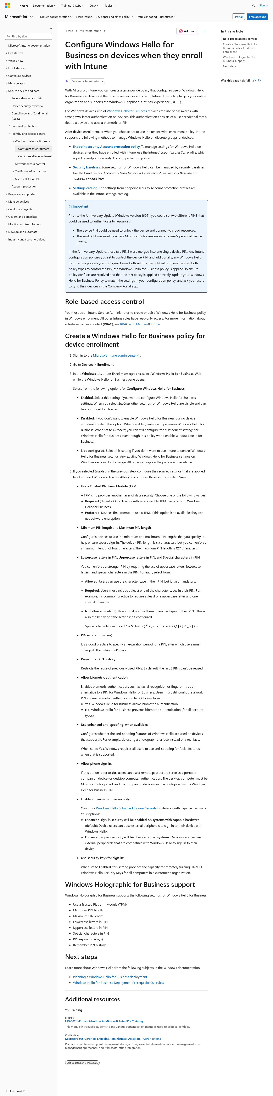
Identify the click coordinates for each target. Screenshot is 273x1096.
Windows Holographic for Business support (239, 59)
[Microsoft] (7, 5)
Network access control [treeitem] (30, 164)
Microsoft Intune (90, 31)
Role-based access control (240, 39)
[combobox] (28, 36)
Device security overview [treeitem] (27, 106)
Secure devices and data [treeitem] (27, 98)
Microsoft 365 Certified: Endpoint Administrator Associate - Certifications (113, 1039)
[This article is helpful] (254, 80)
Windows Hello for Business (127, 111)
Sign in (263, 5)
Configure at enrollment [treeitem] (33, 149)
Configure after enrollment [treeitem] (35, 156)
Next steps (229, 66)
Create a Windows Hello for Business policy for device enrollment (240, 47)
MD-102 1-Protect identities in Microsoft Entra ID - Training (104, 1021)
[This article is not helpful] (259, 80)
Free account (257, 17)
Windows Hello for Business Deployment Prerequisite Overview (118, 982)
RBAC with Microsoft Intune (140, 324)
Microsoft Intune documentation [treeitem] (29, 45)
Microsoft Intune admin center (115, 355)
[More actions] (204, 31)
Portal (239, 17)
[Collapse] (50, 27)
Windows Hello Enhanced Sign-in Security (126, 808)
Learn (69, 31)
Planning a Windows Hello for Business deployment (110, 977)
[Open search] (253, 5)
